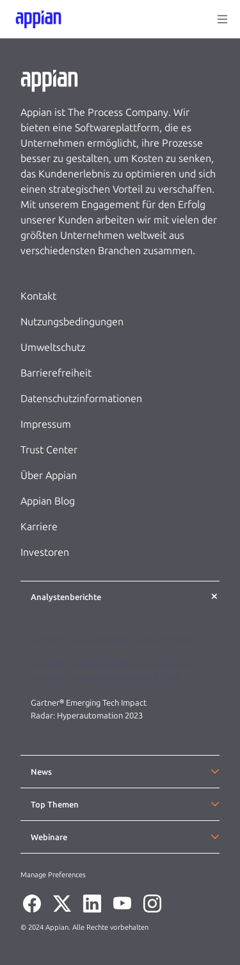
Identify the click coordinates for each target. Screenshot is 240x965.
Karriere (39, 527)
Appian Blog (47, 501)
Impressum (45, 424)
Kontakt (38, 296)
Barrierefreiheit (56, 373)
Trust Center (48, 450)
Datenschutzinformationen (81, 399)
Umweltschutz (52, 347)
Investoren (44, 552)
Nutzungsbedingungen (72, 322)
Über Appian (48, 475)
